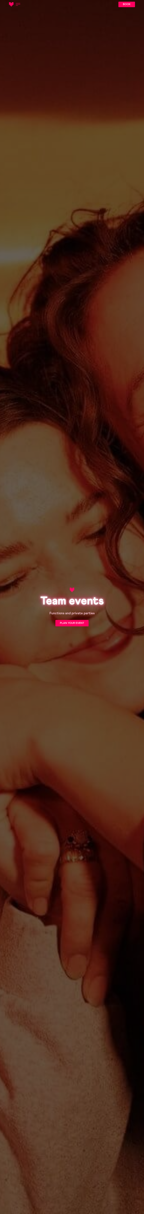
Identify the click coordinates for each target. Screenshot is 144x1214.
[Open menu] (18, 4)
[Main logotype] (11, 4)
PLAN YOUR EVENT (72, 623)
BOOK (126, 4)
